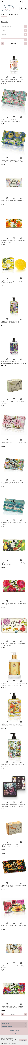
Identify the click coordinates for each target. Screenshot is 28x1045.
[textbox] (12, 30)
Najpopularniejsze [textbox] (6, 39)
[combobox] (14, 30)
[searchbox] (13, 34)
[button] (24, 2)
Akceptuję (23, 1040)
